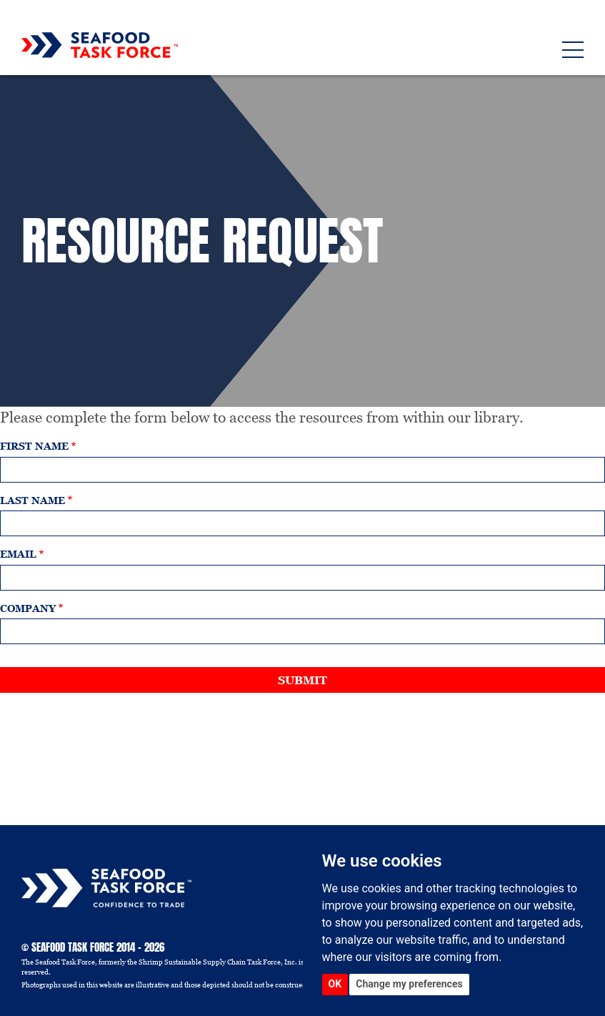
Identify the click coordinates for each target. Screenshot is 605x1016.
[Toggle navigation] (573, 49)
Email (18, 554)
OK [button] (335, 984)
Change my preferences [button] (409, 984)
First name (34, 446)
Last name (32, 500)
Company (28, 608)
